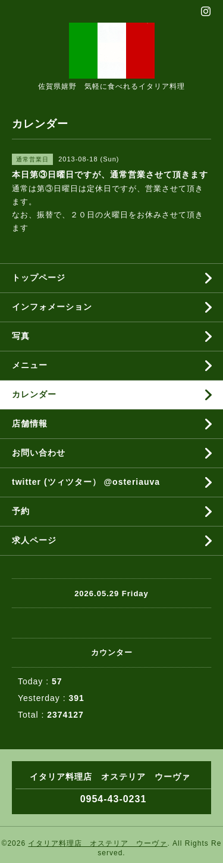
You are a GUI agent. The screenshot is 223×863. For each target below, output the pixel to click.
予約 (21, 511)
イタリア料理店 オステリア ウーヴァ (97, 843)
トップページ (38, 277)
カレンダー (34, 394)
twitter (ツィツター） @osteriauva (86, 482)
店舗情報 (30, 423)
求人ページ (34, 540)
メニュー (30, 365)
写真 (21, 336)
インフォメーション (52, 306)
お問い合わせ (38, 452)
